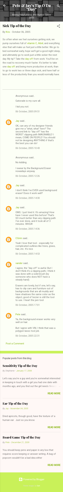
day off (29, 58)
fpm (38, 486)
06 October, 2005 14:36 (28, 228)
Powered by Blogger (31, 479)
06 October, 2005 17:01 (28, 305)
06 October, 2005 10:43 (28, 148)
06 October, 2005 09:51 (28, 111)
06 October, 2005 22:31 (28, 335)
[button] (58, 26)
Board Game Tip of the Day (21, 437)
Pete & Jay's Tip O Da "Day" (31, 7)
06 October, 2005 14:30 (28, 198)
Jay (17, 120)
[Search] (58, 7)
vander (19, 263)
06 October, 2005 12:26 (28, 176)
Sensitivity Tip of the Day (20, 366)
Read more (54, 393)
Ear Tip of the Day (15, 403)
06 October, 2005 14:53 (28, 253)
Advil (40, 43)
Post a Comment (15, 343)
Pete (18, 314)
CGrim (19, 238)
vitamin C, (32, 43)
